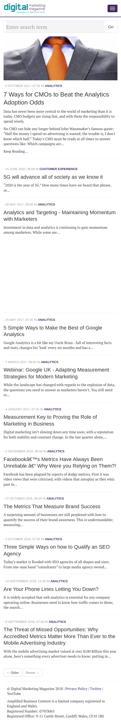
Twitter (95, 688)
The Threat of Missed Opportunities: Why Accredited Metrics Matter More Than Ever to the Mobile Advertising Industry (59, 636)
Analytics (53, 86)
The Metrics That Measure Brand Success (52, 506)
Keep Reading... (16, 151)
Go (110, 26)
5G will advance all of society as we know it (53, 177)
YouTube (14, 693)
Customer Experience (58, 169)
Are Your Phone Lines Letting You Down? (51, 589)
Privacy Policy (76, 688)
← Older (13, 672)
